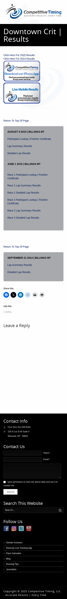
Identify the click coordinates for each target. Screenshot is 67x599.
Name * (46, 453)
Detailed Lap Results (18, 153)
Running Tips (12, 564)
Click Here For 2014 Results (19, 58)
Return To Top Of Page (16, 120)
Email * (46, 459)
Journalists (11, 569)
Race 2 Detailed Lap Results (23, 217)
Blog (8, 558)
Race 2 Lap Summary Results (24, 210)
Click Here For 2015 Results (19, 55)
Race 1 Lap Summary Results (24, 185)
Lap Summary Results (19, 146)
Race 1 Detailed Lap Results (23, 192)
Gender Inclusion (14, 542)
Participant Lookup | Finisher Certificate (29, 138)
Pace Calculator (13, 553)
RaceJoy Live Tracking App (19, 548)
